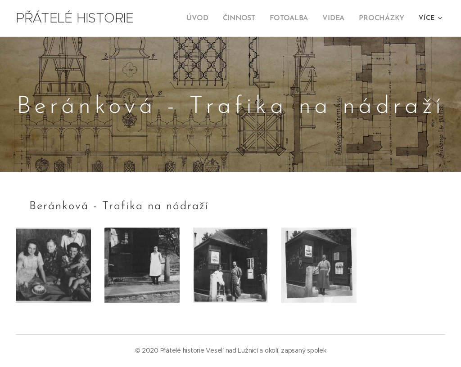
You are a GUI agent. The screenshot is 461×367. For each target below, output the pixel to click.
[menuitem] (205, 18)
